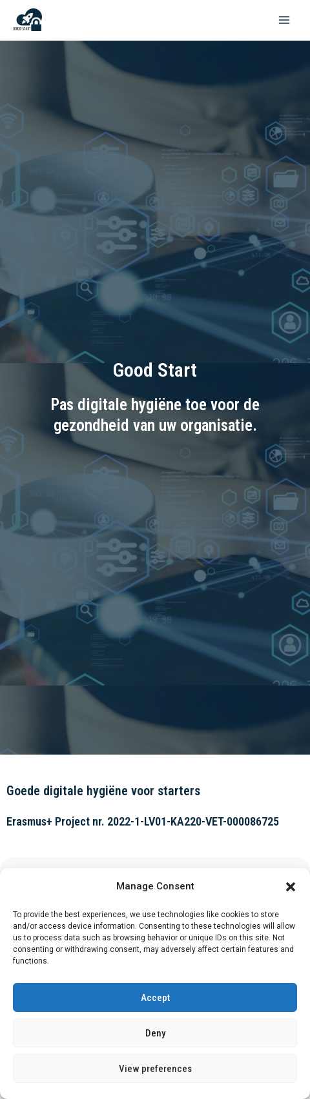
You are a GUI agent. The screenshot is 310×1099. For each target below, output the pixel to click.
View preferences (155, 1068)
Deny (155, 1033)
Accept (155, 998)
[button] (290, 886)
